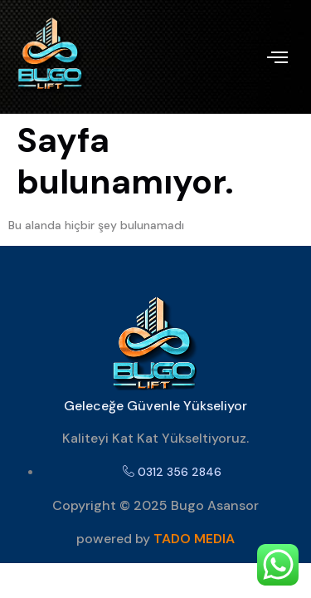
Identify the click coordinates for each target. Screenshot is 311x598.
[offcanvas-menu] (277, 57)
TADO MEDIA (194, 538)
